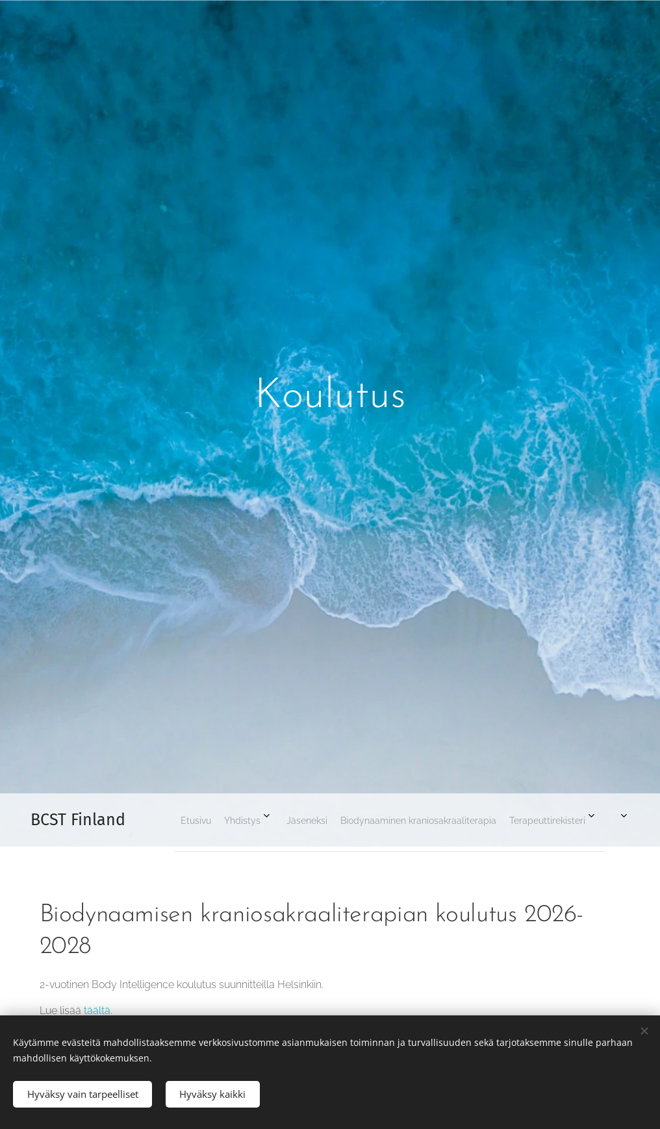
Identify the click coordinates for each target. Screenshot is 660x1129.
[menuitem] (434, 820)
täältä (97, 1011)
